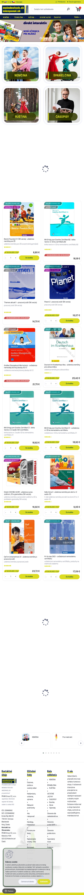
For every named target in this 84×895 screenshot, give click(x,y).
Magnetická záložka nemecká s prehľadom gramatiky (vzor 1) (59, 629)
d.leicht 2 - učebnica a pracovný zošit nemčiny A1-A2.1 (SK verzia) (21, 700)
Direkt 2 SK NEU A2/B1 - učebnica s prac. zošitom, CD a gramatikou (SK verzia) (18, 493)
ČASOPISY (57, 17)
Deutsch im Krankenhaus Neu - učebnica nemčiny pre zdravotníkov (62, 366)
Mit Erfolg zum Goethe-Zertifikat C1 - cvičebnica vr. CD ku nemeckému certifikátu (61, 429)
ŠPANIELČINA (18, 17)
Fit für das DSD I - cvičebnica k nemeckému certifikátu (60, 557)
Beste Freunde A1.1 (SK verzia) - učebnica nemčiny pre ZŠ (21, 176)
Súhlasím (44, 881)
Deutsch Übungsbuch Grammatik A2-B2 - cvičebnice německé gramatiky (18, 629)
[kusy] (10, 193)
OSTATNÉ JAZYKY (45, 17)
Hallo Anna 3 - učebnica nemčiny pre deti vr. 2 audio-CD (60, 493)
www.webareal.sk (44, 893)
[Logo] (15, 9)
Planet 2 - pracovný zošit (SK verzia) (57, 302)
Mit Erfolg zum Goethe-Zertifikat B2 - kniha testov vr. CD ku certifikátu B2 (62, 177)
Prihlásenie (61, 2)
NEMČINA (6, 17)
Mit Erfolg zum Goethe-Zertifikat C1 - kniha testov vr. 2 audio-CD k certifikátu (19, 429)
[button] (43, 753)
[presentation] (21, 743)
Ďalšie (76, 17)
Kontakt (19, 2)
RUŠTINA (31, 17)
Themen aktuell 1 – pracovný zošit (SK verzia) (20, 302)
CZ (10, 2)
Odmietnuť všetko (27, 882)
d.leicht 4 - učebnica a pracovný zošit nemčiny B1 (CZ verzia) (61, 700)
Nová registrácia (75, 2)
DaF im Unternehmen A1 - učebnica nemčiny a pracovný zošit (20, 558)
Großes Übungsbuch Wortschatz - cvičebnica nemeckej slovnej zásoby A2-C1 (20, 366)
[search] (68, 10)
